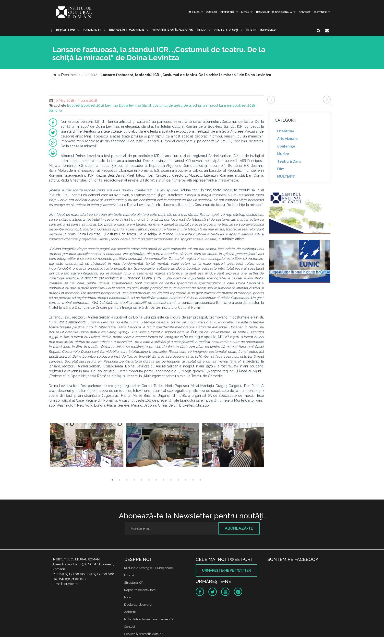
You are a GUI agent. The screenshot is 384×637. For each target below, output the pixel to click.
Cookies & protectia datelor (143, 634)
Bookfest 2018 (92, 105)
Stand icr (55, 110)
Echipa (129, 575)
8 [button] (163, 480)
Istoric (128, 597)
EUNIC (201, 30)
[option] (87, 445)
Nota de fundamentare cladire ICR (149, 619)
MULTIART (286, 177)
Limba (194, 12)
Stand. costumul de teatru (162, 105)
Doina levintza (130, 105)
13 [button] (200, 480)
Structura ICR (134, 582)
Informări (268, 30)
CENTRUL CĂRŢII (226, 30)
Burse (251, 30)
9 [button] (170, 480)
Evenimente (92, 30)
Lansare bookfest (232, 105)
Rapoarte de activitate (140, 590)
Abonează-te (239, 528)
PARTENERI (320, 12)
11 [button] (185, 480)
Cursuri (211, 12)
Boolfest (73, 105)
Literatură (285, 131)
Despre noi (227, 12)
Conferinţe (286, 146)
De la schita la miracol (200, 105)
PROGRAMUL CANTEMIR (126, 30)
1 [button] (112, 480)
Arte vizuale (287, 139)
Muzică (283, 154)
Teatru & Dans (289, 161)
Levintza (111, 105)
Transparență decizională (274, 12)
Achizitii (130, 612)
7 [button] (156, 480)
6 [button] (148, 480)
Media (245, 12)
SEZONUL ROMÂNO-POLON (172, 30)
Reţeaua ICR (65, 30)
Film (280, 169)
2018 (251, 105)
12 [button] (193, 480)
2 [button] (119, 480)
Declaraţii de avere (137, 604)
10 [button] (178, 480)
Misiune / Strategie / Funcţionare (148, 568)
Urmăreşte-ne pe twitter (226, 570)
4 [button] (134, 480)
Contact (304, 12)
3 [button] (126, 480)
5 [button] (141, 480)
